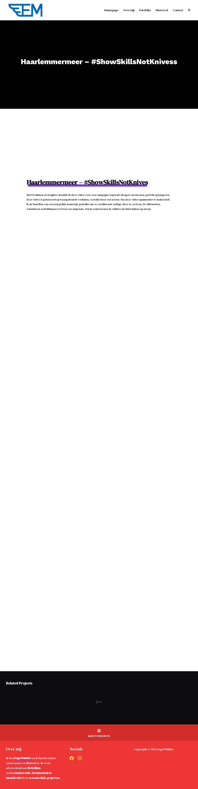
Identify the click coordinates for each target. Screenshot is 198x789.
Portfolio (145, 10)
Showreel (162, 10)
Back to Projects (99, 736)
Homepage (111, 10)
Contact (178, 10)
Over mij (128, 10)
